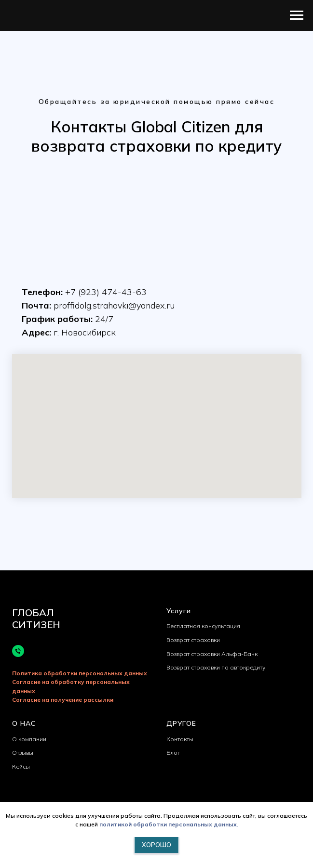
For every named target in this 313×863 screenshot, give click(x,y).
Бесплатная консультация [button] (203, 626)
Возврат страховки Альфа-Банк (212, 653)
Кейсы (21, 766)
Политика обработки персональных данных (79, 673)
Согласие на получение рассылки (62, 699)
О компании (29, 739)
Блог (173, 752)
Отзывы (22, 752)
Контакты (179, 739)
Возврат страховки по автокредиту (215, 667)
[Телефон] (18, 651)
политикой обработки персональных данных (168, 824)
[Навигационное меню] (296, 15)
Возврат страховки (193, 640)
